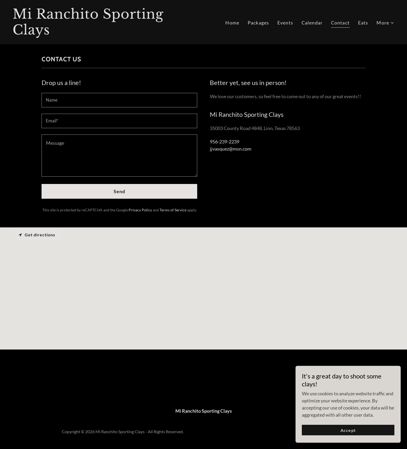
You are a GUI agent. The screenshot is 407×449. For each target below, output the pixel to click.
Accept (347, 430)
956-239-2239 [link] (224, 141)
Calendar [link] (312, 23)
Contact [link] (340, 23)
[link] (106, 33)
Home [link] (232, 23)
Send (119, 191)
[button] (385, 22)
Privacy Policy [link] (140, 210)
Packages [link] (258, 23)
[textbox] (119, 100)
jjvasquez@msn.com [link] (230, 149)
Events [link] (285, 23)
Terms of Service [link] (173, 210)
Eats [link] (363, 23)
